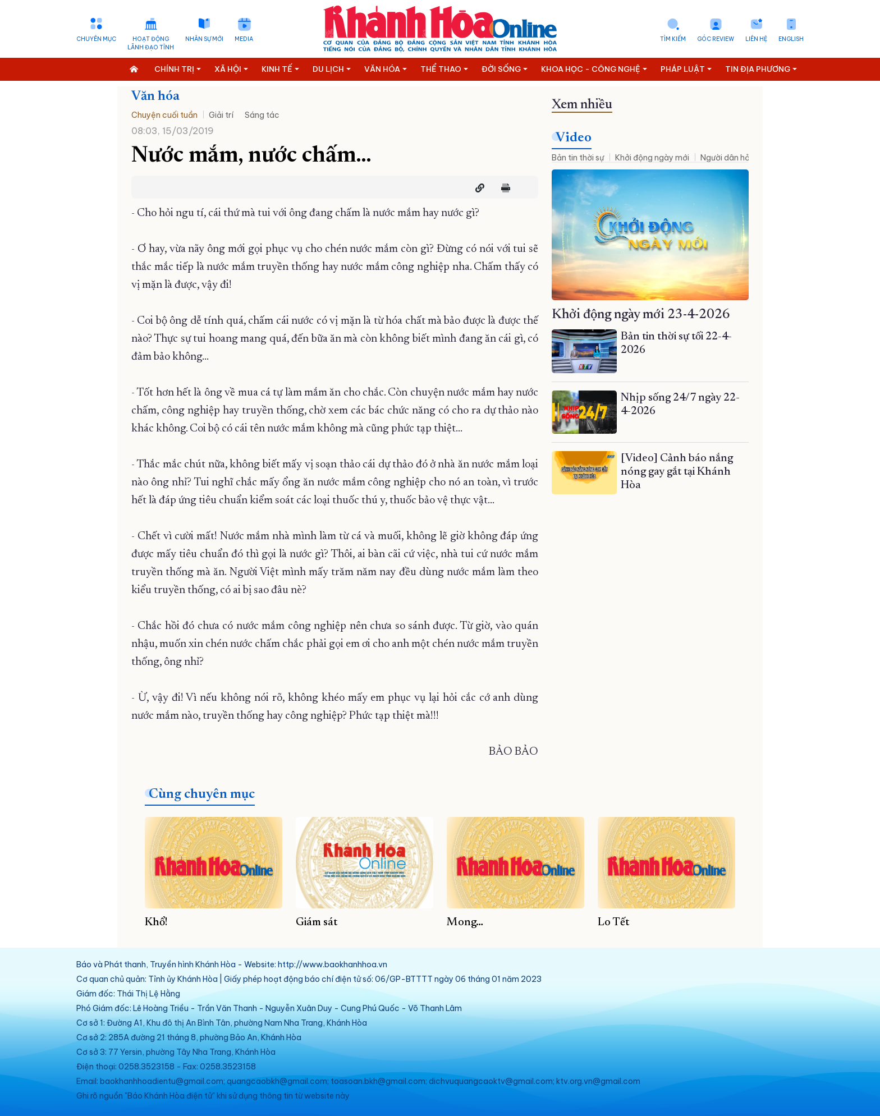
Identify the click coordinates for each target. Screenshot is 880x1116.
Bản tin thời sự (578, 158)
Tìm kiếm (673, 39)
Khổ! (156, 922)
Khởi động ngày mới (652, 158)
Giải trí (221, 115)
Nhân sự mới (204, 39)
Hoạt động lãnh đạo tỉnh (150, 43)
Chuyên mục (96, 39)
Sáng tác (262, 115)
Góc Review (715, 39)
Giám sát (316, 922)
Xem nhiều (582, 105)
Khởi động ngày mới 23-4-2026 (641, 315)
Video (574, 138)
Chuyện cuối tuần (164, 115)
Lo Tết (613, 922)
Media (244, 39)
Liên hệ (756, 39)
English (791, 39)
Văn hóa (155, 96)
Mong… (465, 922)
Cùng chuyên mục (202, 794)
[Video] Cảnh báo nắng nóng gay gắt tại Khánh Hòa (677, 472)
